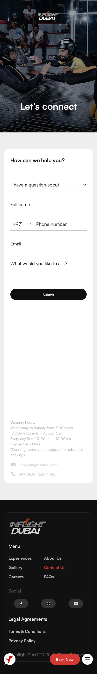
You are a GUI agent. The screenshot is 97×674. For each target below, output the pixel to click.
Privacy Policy (22, 640)
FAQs (49, 576)
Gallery (15, 567)
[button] (87, 659)
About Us (53, 558)
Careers (16, 576)
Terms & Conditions (27, 631)
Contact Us (54, 567)
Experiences (20, 558)
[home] (48, 15)
